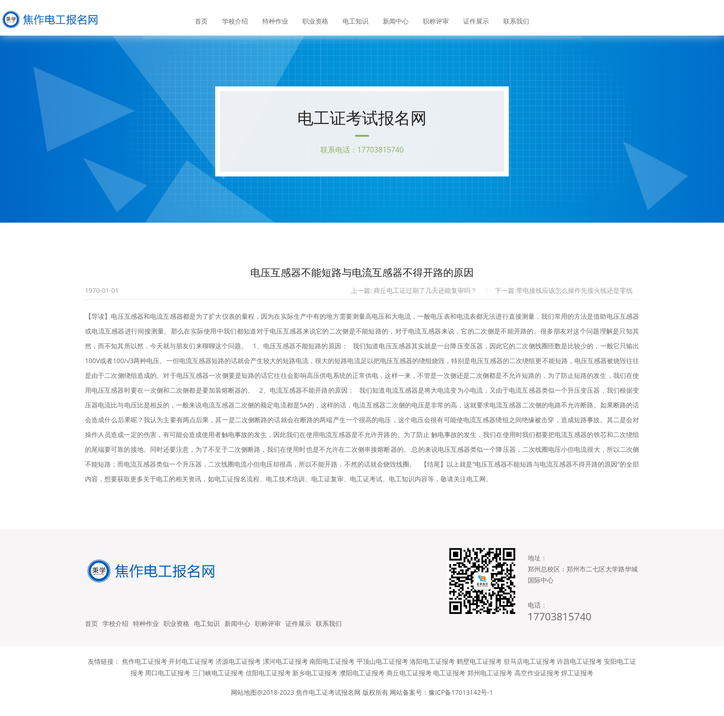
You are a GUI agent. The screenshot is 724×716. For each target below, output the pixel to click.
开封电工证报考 (191, 671)
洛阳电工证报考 (432, 671)
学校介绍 (237, 18)
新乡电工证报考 (315, 682)
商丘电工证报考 (409, 682)
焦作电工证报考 (144, 671)
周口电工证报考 (167, 682)
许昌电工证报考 (579, 671)
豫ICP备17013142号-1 (460, 702)
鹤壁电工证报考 (479, 671)
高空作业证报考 (537, 682)
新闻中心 (395, 18)
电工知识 (355, 18)
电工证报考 (449, 682)
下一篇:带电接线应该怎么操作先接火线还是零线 (564, 294)
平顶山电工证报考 (382, 671)
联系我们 (514, 18)
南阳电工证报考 (332, 671)
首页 (203, 18)
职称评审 (434, 18)
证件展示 (474, 18)
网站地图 (244, 702)
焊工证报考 (577, 682)
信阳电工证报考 (268, 682)
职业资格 (316, 18)
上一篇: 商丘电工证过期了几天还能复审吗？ (414, 294)
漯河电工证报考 (285, 671)
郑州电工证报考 (490, 682)
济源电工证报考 (238, 671)
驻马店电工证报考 (529, 671)
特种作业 (277, 18)
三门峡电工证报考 (218, 682)
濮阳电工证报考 (362, 682)
